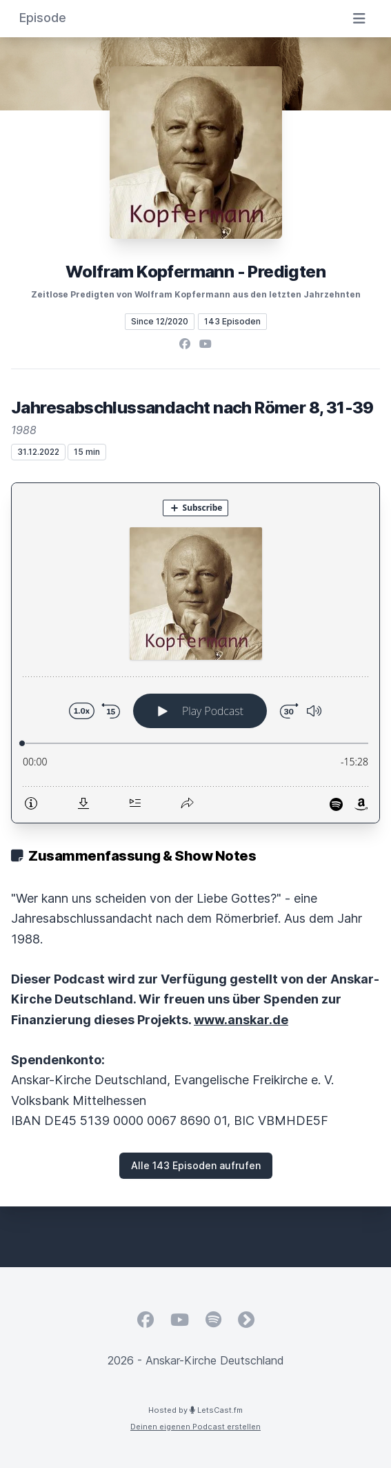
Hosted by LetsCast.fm (195, 1410)
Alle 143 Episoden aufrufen (196, 1165)
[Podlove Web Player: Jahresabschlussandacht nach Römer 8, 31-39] (195, 653)
